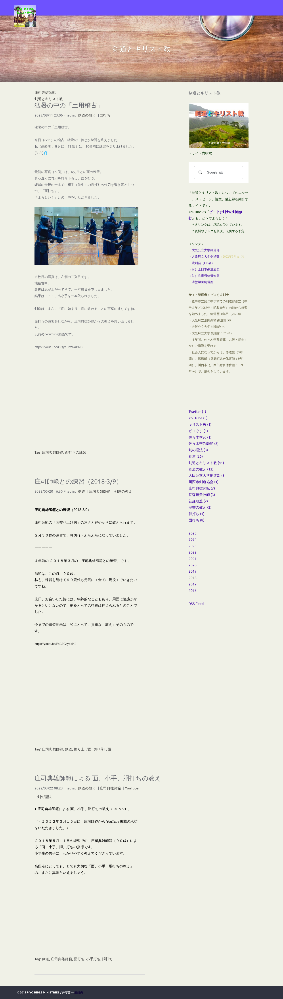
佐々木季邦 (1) (200, 437)
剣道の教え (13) (201, 469)
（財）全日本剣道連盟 (204, 269)
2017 (193, 584)
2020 (193, 565)
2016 (193, 590)
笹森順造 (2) (198, 501)
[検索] (218, 172)
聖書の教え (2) (200, 507)
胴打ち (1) (196, 513)
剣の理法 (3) (198, 449)
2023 (193, 545)
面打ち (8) (196, 520)
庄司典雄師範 (52, 452)
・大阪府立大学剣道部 (204, 256)
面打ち (105, 115)
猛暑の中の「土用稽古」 (68, 105)
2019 (193, 571)
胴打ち (107, 958)
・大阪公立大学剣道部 (204, 250)
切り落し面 (102, 749)
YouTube (132, 788)
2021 (193, 558)
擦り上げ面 (83, 749)
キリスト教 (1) (200, 424)
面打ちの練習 (75, 452)
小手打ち (93, 958)
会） (211, 263)
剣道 (81, 491)
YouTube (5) (198, 418)
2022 (193, 552)
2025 (193, 533)
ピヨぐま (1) (198, 430)
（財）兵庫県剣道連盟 (204, 276)
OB (206, 263)
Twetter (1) (197, 411)
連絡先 (78, 992)
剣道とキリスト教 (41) (206, 462)
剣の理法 (44, 796)
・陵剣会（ (196, 263)
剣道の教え (87, 115)
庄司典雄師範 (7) (202, 488)
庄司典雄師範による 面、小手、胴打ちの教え (97, 778)
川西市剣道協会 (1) (203, 481)
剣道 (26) (196, 456)
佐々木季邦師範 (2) (203, 443)
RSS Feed (196, 603)
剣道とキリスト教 (48, 98)
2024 (193, 539)
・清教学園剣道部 (201, 282)
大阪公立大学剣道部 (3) (207, 475)
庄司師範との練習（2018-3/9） (78, 481)
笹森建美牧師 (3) (202, 494)
